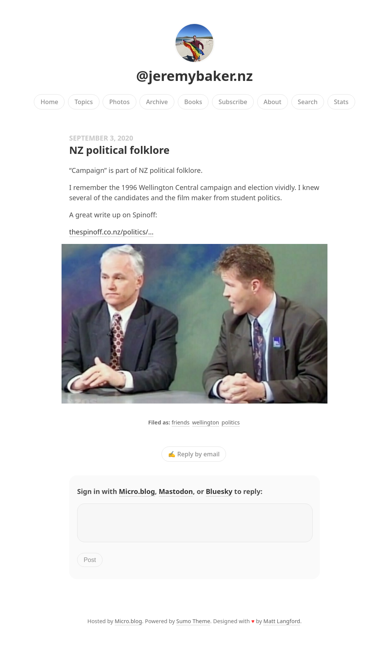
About (272, 102)
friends (181, 422)
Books (193, 102)
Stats (341, 102)
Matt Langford (281, 625)
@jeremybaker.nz (194, 75)
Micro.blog (137, 491)
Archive (157, 102)
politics (230, 422)
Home (50, 102)
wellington (205, 422)
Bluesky (219, 491)
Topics (83, 102)
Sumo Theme (193, 625)
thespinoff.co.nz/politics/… (111, 231)
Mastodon (176, 491)
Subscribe (232, 102)
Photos (119, 102)
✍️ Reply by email (194, 454)
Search (308, 102)
